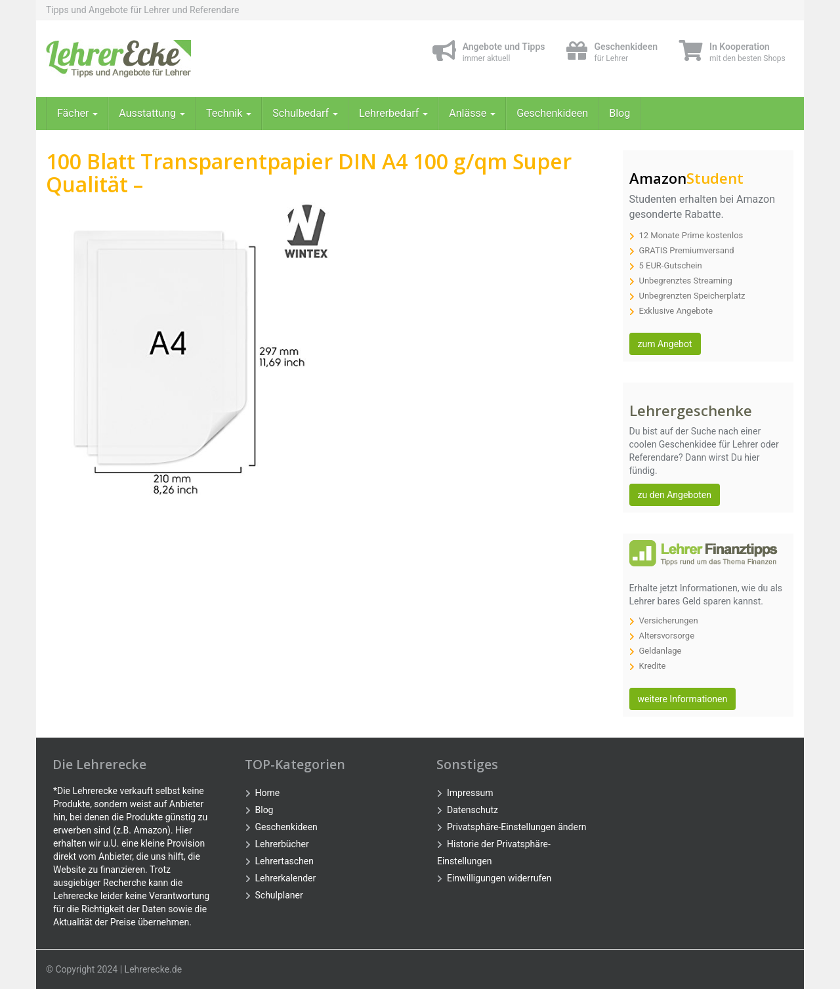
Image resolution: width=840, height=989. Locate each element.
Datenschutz (472, 810)
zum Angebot (665, 344)
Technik (228, 113)
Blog (619, 113)
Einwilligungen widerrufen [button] (499, 878)
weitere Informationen (683, 699)
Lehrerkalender (285, 878)
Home (267, 793)
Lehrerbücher (282, 844)
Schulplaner (279, 895)
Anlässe (472, 113)
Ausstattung (152, 113)
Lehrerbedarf (393, 113)
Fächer (77, 113)
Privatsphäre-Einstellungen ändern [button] (516, 827)
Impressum (470, 793)
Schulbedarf (305, 113)
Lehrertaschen (284, 861)
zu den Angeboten (674, 495)
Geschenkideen (552, 113)
